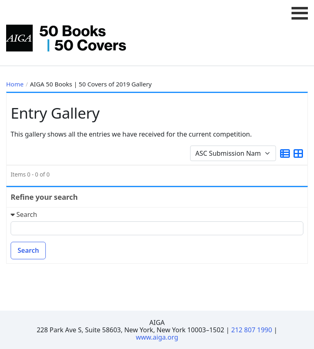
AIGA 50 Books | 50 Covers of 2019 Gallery (91, 84)
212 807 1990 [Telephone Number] (251, 329)
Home (15, 84)
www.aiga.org (157, 337)
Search (28, 250)
